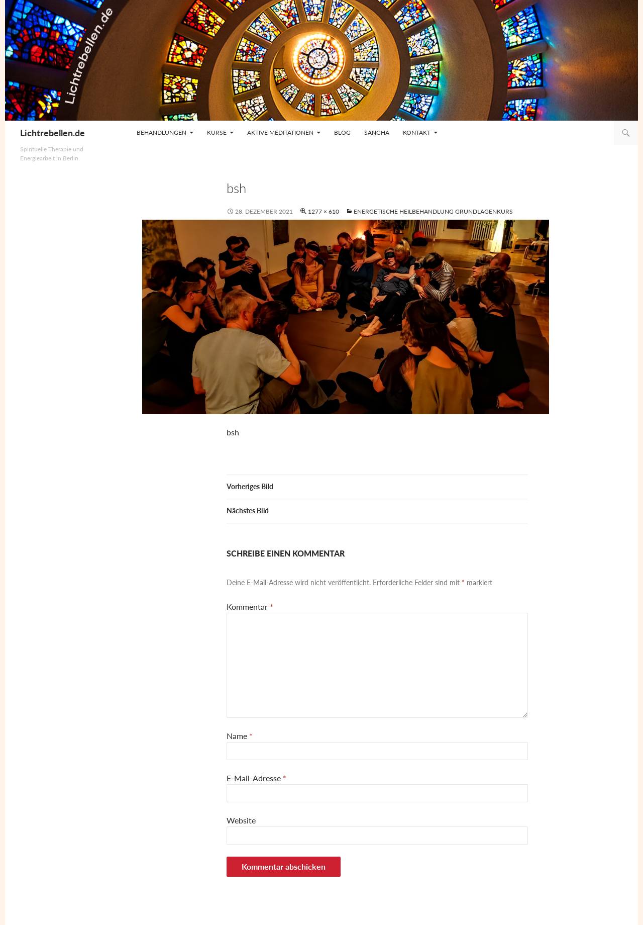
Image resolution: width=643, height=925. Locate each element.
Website (241, 820)
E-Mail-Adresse (256, 778)
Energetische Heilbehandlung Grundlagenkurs (433, 211)
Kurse (217, 132)
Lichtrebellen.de (52, 132)
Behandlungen (161, 132)
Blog (342, 132)
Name (240, 736)
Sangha (376, 132)
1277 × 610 (323, 211)
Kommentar (250, 606)
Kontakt (417, 132)
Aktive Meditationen (280, 132)
